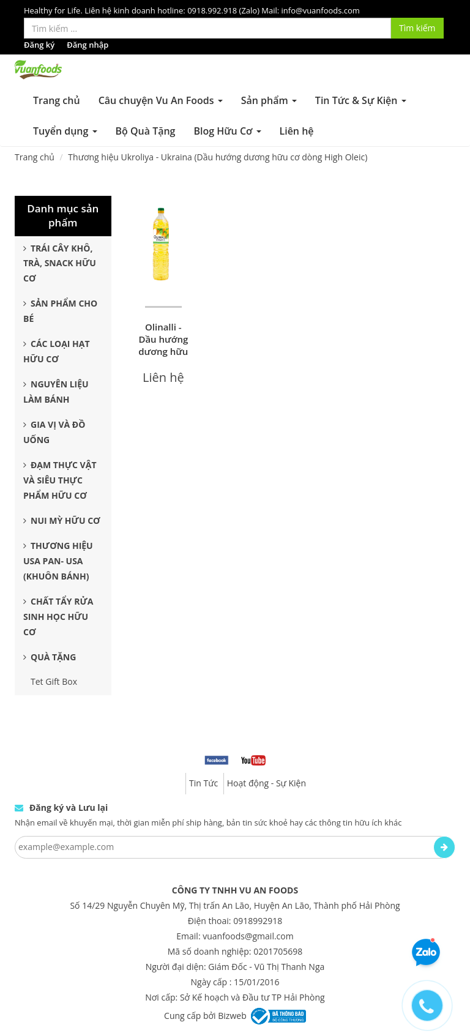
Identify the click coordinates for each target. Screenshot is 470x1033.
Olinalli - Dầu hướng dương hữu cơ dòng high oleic (163, 351)
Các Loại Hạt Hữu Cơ (56, 351)
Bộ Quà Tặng (146, 131)
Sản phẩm (269, 100)
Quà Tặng (49, 657)
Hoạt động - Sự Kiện (266, 783)
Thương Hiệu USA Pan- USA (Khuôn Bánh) (58, 561)
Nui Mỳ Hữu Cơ (61, 520)
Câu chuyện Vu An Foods (161, 100)
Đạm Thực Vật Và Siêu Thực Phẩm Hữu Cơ (60, 480)
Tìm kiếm (417, 28)
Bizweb (232, 1015)
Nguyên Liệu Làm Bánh (56, 391)
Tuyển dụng (65, 131)
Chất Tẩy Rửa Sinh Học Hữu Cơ (58, 616)
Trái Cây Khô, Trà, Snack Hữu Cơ (59, 263)
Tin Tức (203, 783)
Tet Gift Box (54, 681)
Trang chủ (56, 100)
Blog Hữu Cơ (227, 131)
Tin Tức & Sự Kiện (360, 100)
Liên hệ (297, 131)
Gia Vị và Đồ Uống (54, 432)
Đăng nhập (87, 44)
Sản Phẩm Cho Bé (60, 310)
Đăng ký (39, 44)
